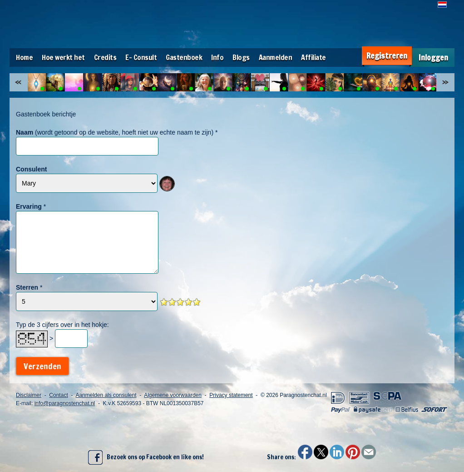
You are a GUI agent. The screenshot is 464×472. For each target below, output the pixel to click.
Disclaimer (28, 395)
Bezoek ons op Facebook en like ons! (146, 457)
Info (217, 57)
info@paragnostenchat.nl (65, 403)
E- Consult (141, 57)
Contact (58, 395)
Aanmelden (275, 57)
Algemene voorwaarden (173, 395)
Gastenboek (184, 57)
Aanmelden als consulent (105, 395)
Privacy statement (230, 395)
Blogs (241, 57)
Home (24, 57)
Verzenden (42, 366)
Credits (105, 57)
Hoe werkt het (63, 57)
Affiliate (313, 57)
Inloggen (433, 57)
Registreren (386, 55)
